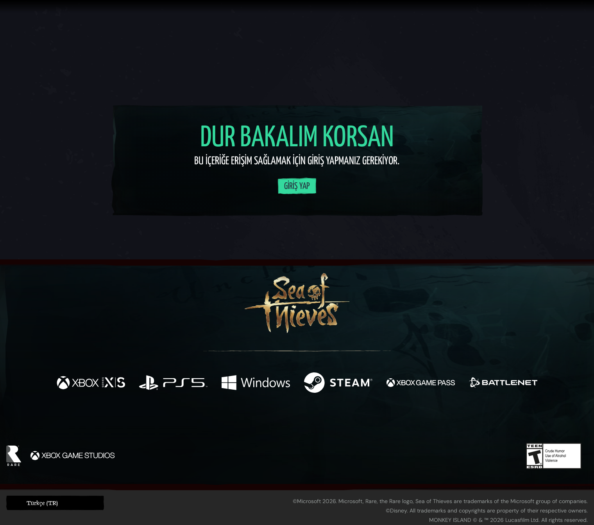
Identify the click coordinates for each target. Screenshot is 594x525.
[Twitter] (239, 420)
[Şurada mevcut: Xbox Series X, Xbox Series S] (91, 383)
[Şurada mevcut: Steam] (338, 383)
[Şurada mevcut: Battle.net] (503, 383)
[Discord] (328, 422)
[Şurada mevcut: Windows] (256, 383)
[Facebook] (218, 420)
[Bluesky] (372, 421)
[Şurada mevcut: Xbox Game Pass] (421, 383)
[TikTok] (351, 421)
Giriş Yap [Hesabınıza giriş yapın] (297, 186)
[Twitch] (262, 421)
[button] (55, 503)
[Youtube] (295, 420)
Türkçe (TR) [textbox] (42, 503)
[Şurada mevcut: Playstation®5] (173, 383)
